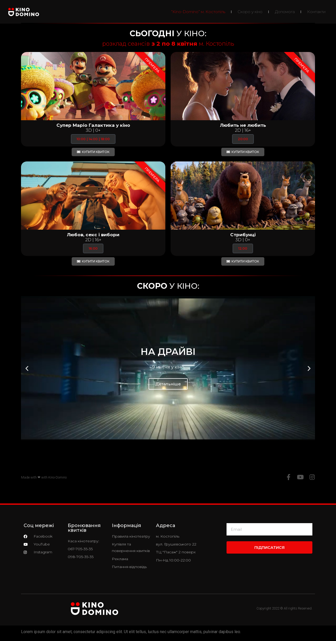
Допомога (285, 11)
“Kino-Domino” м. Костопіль (198, 11)
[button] (27, 368)
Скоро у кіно (250, 11)
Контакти (316, 11)
